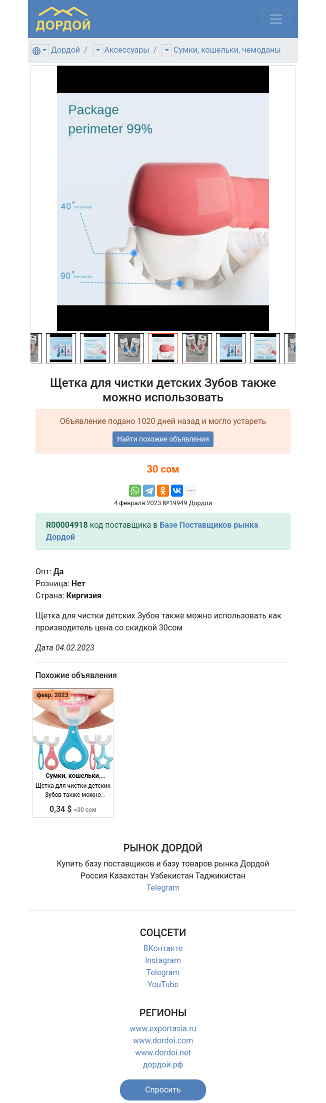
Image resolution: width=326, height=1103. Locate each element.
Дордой (65, 50)
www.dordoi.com (163, 1040)
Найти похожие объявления (163, 439)
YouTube (163, 984)
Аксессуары (127, 50)
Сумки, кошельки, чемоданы (227, 50)
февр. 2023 (52, 695)
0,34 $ (73, 809)
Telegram (163, 888)
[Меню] (276, 19)
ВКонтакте (163, 948)
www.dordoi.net (163, 1052)
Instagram (163, 960)
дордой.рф (163, 1064)
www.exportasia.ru (163, 1028)
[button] (163, 1090)
